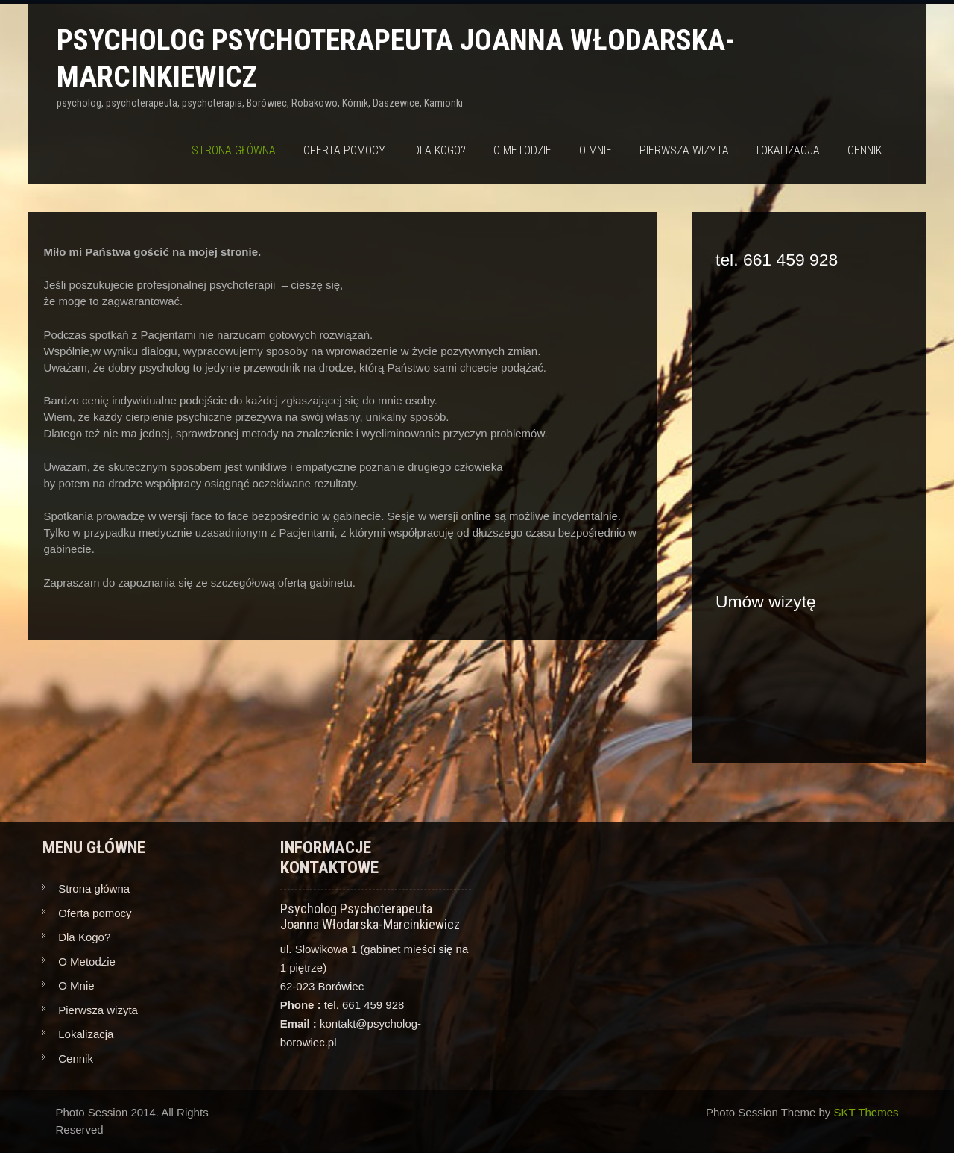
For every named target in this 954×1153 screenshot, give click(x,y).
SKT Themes (866, 1112)
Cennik (864, 150)
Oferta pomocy (344, 150)
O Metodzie (522, 150)
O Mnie (595, 150)
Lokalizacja (788, 150)
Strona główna (234, 150)
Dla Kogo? (439, 150)
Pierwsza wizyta (684, 150)
